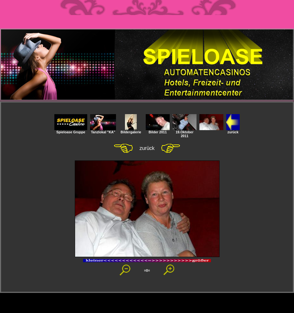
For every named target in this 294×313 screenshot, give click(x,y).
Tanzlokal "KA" (103, 130)
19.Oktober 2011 (185, 132)
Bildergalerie (130, 130)
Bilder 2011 (158, 130)
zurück (233, 130)
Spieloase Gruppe (70, 130)
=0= (147, 270)
